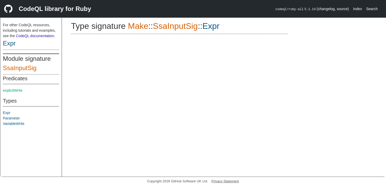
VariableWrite (13, 124)
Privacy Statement (225, 181)
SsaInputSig (19, 67)
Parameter (11, 118)
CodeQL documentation (35, 36)
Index (357, 9)
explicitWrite (12, 90)
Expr (9, 43)
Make (138, 26)
